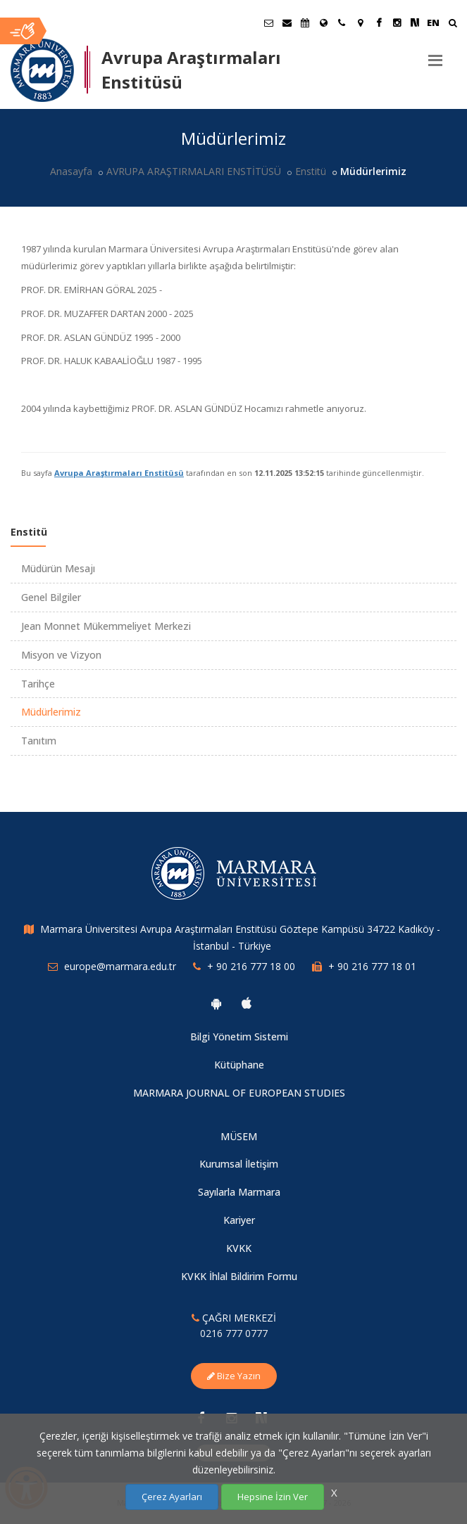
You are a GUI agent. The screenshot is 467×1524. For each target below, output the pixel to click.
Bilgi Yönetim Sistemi (239, 1036)
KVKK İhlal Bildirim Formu (239, 1276)
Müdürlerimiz (51, 711)
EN (433, 22)
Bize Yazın (234, 1375)
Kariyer (239, 1220)
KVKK (238, 1248)
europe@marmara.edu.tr (120, 966)
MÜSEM (238, 1136)
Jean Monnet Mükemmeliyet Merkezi (106, 626)
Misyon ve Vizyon (61, 654)
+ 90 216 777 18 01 (372, 966)
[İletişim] (342, 22)
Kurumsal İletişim (238, 1163)
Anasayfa (71, 171)
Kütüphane (239, 1064)
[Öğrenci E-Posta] (268, 22)
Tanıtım (38, 740)
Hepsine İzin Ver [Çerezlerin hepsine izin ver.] (272, 1496)
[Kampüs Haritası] (360, 22)
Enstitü (310, 171)
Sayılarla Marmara (239, 1192)
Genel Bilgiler (51, 597)
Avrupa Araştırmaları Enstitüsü (119, 472)
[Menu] (435, 55)
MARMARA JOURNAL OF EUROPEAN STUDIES (239, 1092)
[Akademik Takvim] (305, 22)
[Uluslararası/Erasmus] (323, 22)
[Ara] (452, 24)
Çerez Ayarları (172, 1496)
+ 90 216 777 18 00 (251, 966)
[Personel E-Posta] (287, 22)
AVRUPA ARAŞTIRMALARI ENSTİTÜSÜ (193, 171)
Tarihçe (38, 683)
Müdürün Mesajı (58, 568)
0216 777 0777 (234, 1333)
